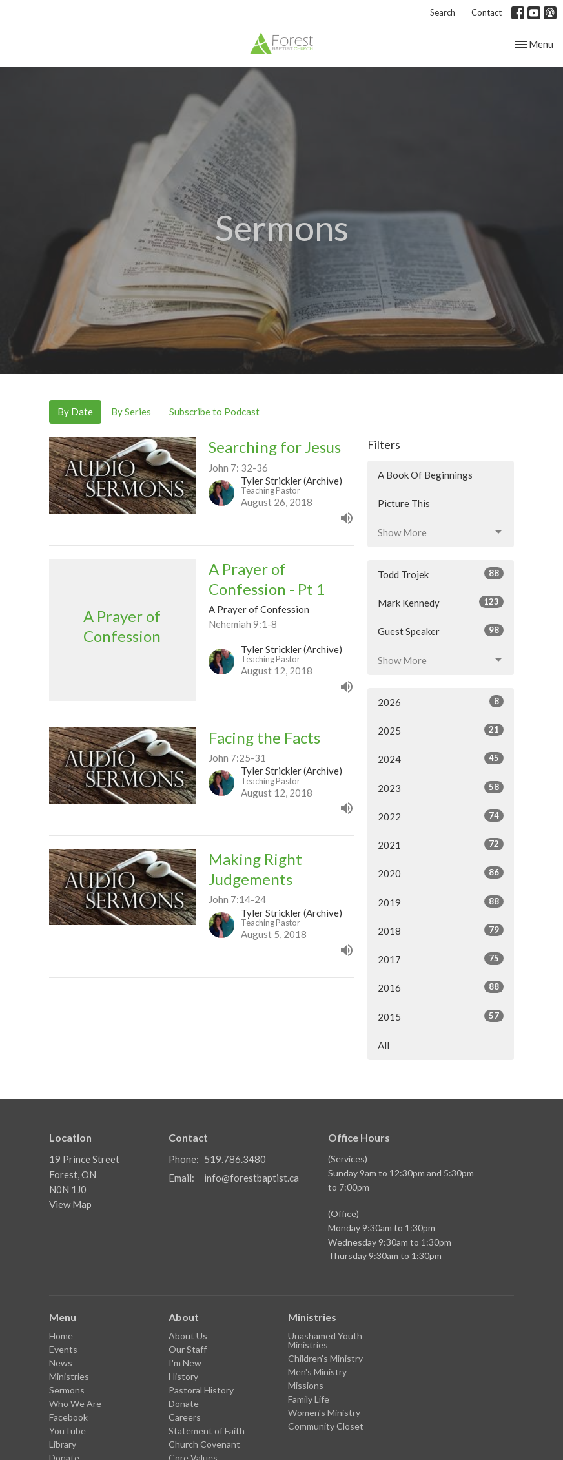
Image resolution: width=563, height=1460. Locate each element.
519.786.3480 (235, 1159)
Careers (185, 1417)
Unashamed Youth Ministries (325, 1340)
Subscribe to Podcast (214, 411)
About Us (188, 1335)
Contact (486, 12)
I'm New (185, 1362)
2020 (441, 872)
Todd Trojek (441, 573)
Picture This (404, 503)
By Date (75, 411)
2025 (441, 730)
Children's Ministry (325, 1358)
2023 (441, 787)
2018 (441, 930)
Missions (305, 1385)
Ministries (69, 1376)
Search (442, 12)
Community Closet (325, 1426)
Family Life (308, 1398)
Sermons (67, 1389)
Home (61, 1335)
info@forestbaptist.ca (251, 1178)
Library (62, 1444)
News (60, 1362)
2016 (441, 987)
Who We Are (75, 1403)
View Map (70, 1204)
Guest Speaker (441, 630)
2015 (441, 1016)
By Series (131, 411)
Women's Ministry (324, 1412)
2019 (441, 901)
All (383, 1045)
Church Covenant (204, 1444)
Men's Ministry (317, 1371)
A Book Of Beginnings (425, 475)
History (183, 1376)
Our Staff (188, 1349)
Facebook (68, 1417)
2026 (441, 701)
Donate (184, 1403)
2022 (441, 815)
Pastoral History (201, 1389)
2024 (441, 758)
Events (63, 1349)
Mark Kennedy (441, 602)
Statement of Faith (207, 1430)
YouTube (67, 1430)
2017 (441, 958)
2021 (441, 844)
